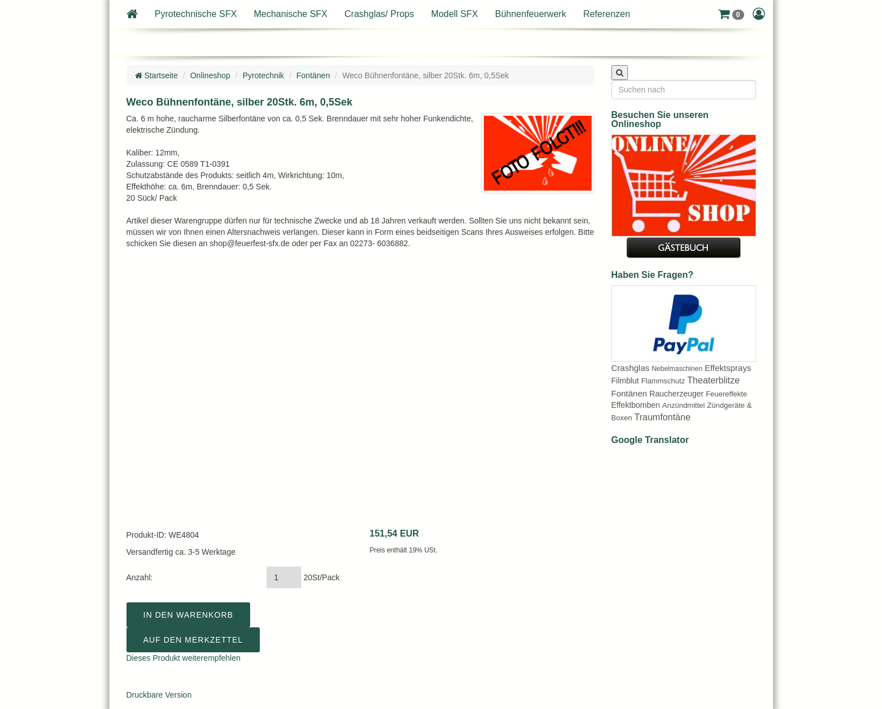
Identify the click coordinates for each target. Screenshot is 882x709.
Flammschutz (663, 381)
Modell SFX (454, 14)
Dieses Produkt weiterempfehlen (183, 657)
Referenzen (606, 14)
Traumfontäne (662, 417)
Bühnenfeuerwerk (530, 14)
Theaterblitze (713, 380)
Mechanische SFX (290, 14)
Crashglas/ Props (379, 14)
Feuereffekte (726, 394)
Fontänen (313, 75)
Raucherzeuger (676, 393)
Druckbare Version (159, 694)
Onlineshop (210, 75)
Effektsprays (727, 368)
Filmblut (625, 380)
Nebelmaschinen (677, 369)
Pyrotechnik (263, 75)
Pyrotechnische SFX (196, 14)
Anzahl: (139, 577)
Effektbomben (635, 405)
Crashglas (630, 368)
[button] (731, 14)
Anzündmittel (683, 405)
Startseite (156, 75)
